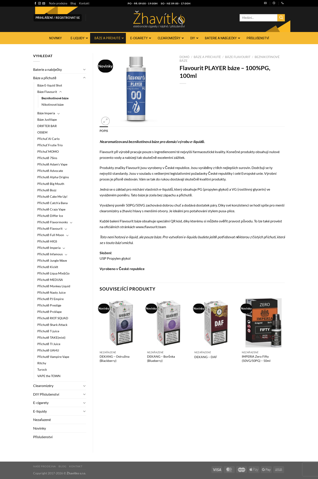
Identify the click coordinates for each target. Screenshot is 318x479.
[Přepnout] (84, 69)
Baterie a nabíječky (47, 69)
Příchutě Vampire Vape (53, 357)
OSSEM (42, 132)
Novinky (39, 428)
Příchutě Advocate (50, 171)
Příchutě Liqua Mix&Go (53, 273)
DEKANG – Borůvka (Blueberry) (161, 359)
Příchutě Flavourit (49, 228)
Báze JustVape (47, 119)
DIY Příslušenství (46, 394)
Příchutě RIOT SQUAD (52, 318)
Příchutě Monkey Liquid (53, 286)
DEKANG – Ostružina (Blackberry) (114, 359)
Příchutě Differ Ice (50, 216)
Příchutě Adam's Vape (52, 164)
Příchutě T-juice (48, 331)
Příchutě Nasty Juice (51, 292)
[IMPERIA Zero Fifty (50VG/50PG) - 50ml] (263, 323)
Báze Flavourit (47, 92)
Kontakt (84, 3)
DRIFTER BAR (47, 126)
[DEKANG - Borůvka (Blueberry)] (168, 323)
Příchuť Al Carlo (48, 139)
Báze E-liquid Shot (49, 85)
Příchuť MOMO (48, 151)
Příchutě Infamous (50, 254)
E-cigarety (41, 402)
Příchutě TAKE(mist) (51, 337)
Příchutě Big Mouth (50, 184)
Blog (73, 3)
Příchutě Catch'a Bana (52, 203)
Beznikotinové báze (55, 98)
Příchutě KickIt (47, 267)
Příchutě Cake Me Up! (52, 196)
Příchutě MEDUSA (50, 280)
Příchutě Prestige (49, 305)
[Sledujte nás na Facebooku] (35, 3)
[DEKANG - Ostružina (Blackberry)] (121, 323)
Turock (42, 369)
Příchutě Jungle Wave (52, 260)
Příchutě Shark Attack (52, 325)
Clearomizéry (43, 385)
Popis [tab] (104, 131)
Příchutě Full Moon (50, 235)
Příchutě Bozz (46, 190)
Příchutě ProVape (49, 312)
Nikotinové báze (53, 104)
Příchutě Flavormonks (52, 222)
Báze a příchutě (44, 78)
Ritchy (41, 363)
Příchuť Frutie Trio (50, 145)
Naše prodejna (58, 3)
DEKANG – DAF (205, 357)
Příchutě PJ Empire (50, 299)
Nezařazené (42, 419)
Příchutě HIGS (47, 241)
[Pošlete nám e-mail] (43, 3)
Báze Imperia (46, 113)
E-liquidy (40, 411)
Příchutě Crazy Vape (51, 209)
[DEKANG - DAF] (215, 323)
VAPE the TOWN (49, 376)
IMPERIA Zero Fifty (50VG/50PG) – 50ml (256, 359)
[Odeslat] (281, 18)
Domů (184, 57)
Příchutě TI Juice (48, 344)
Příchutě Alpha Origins (53, 177)
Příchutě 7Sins (47, 158)
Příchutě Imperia (49, 248)
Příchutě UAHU (48, 350)
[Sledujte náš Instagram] (39, 3)
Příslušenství (43, 437)
